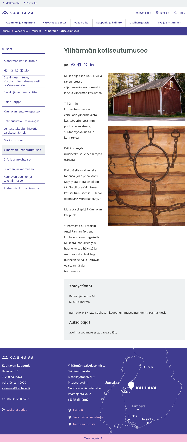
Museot (7, 49)
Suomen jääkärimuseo (19, 169)
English (162, 12)
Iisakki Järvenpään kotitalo (21, 92)
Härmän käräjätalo (16, 70)
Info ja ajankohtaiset (17, 159)
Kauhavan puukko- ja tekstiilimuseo (18, 178)
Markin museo (13, 140)
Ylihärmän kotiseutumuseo (22, 150)
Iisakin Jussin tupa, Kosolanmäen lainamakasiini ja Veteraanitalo (23, 81)
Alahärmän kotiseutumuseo (22, 188)
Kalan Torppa (12, 102)
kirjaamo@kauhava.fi (16, 388)
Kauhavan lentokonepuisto (22, 111)
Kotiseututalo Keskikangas (21, 121)
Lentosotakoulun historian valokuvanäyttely (21, 130)
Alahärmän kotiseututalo (20, 61)
